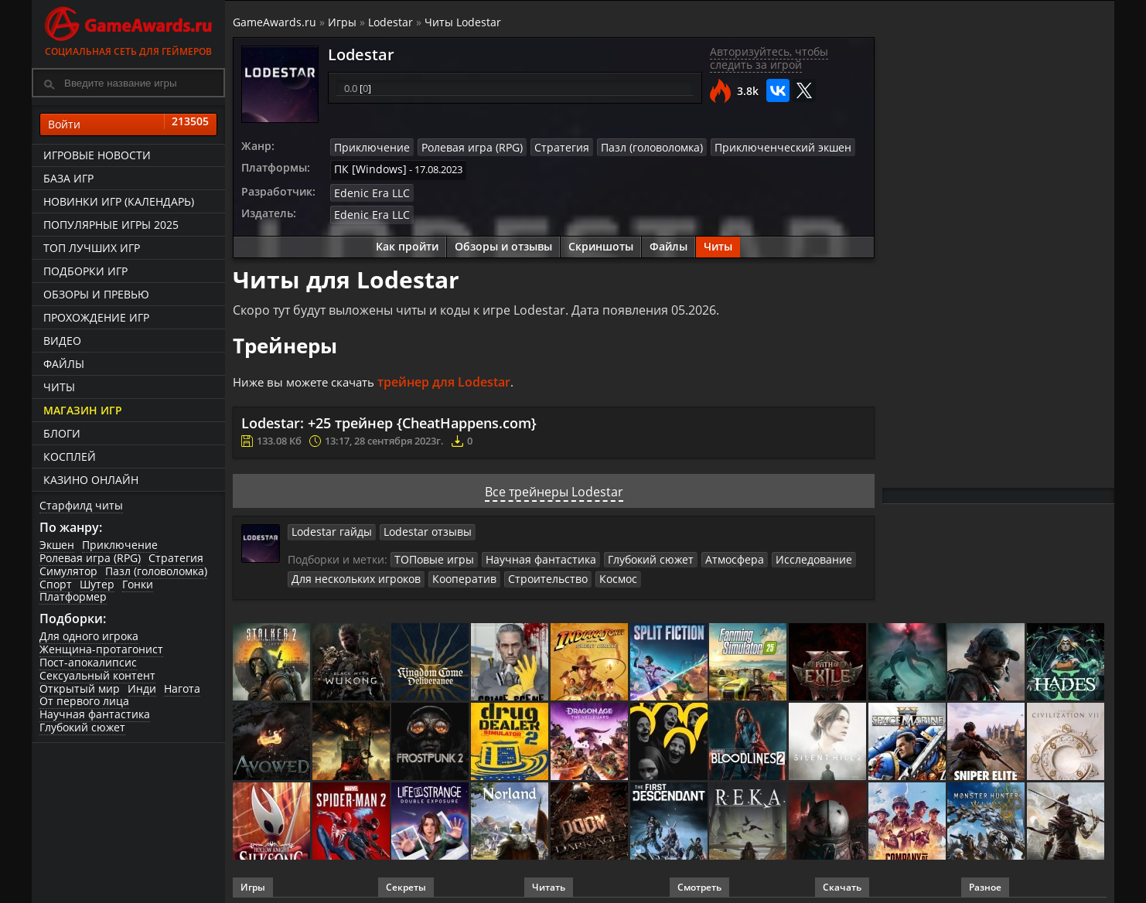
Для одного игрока (88, 636)
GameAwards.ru (274, 22)
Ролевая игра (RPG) (90, 557)
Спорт (55, 584)
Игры (342, 22)
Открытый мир (79, 688)
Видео (62, 340)
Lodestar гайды (328, 526)
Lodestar (390, 22)
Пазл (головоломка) (156, 571)
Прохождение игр (96, 317)
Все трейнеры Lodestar (554, 485)
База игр (68, 178)
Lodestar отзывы (415, 526)
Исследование (779, 554)
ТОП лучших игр (91, 247)
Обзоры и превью (96, 294)
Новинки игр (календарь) (118, 201)
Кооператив (451, 572)
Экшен (56, 544)
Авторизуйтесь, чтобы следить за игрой (769, 58)
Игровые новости (97, 155)
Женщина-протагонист (101, 649)
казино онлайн (90, 479)
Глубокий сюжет (82, 727)
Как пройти (407, 241)
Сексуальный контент (97, 675)
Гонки (137, 584)
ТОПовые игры (430, 554)
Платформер (73, 596)
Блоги (61, 433)
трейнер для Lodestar (453, 377)
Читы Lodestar (463, 22)
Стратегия (175, 557)
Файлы (63, 363)
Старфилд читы (81, 505)
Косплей (69, 456)
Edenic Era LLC (367, 189)
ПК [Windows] (366, 168)
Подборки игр (85, 271)
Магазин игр (82, 410)
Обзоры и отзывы (503, 241)
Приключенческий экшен (746, 147)
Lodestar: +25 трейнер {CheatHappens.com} (389, 418)
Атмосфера (706, 554)
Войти (128, 124)
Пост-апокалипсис (88, 662)
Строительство (528, 572)
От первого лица (84, 700)
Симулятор (68, 571)
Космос (593, 572)
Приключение (120, 544)
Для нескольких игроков (351, 572)
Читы (59, 387)
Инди (142, 688)
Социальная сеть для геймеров (128, 29)
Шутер (97, 584)
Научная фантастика (94, 714)
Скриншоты (600, 241)
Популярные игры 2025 (111, 224)
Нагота (182, 688)
